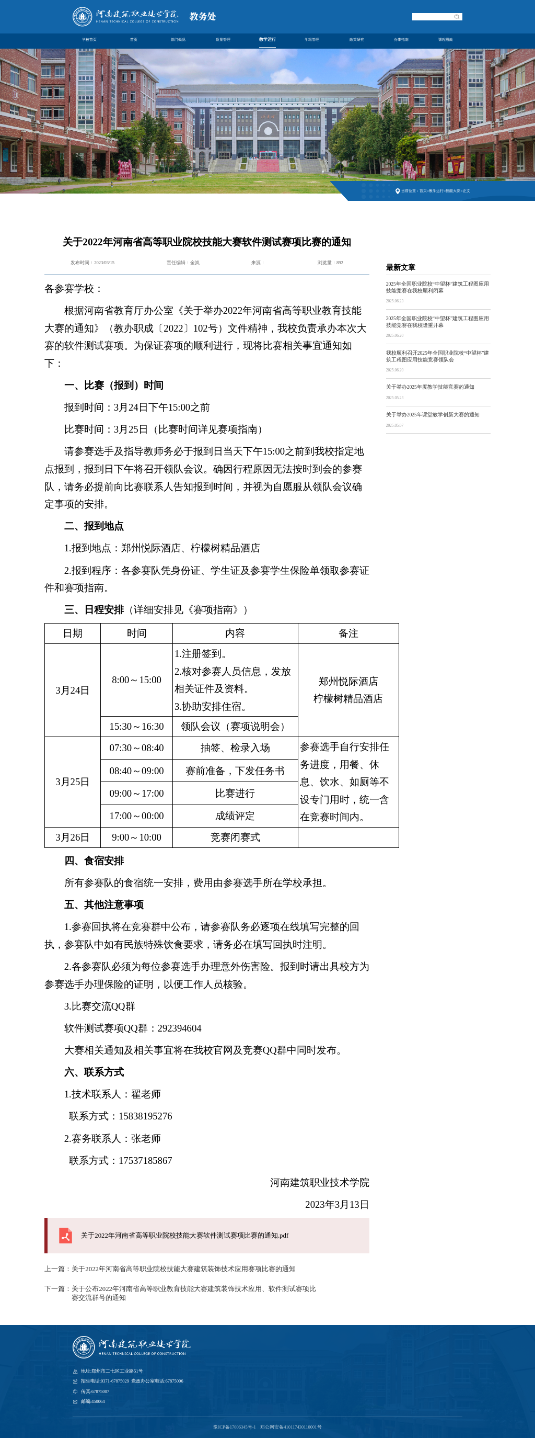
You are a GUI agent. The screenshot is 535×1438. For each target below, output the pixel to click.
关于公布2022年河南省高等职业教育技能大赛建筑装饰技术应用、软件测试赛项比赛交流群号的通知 (194, 1293)
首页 (133, 40)
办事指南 (401, 40)
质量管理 (223, 40)
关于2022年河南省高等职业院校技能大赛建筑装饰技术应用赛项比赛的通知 (184, 1269)
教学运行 (267, 40)
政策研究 (356, 40)
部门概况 (178, 40)
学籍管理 (312, 40)
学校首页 (89, 40)
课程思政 (445, 40)
